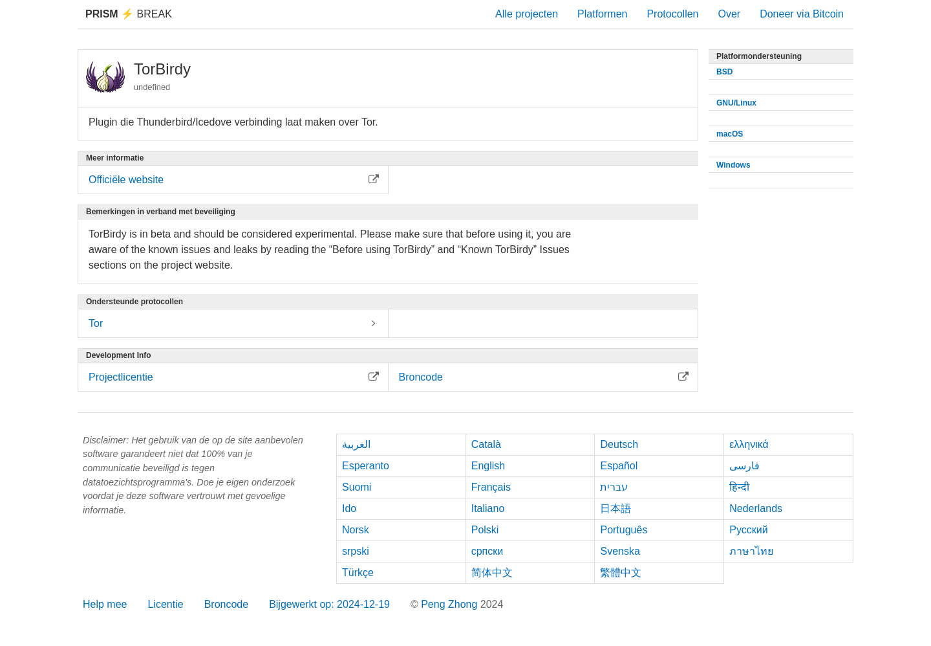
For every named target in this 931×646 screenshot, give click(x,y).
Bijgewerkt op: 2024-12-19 (329, 604)
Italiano (488, 508)
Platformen (602, 13)
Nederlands (755, 508)
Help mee (105, 604)
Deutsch (619, 444)
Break (128, 13)
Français (491, 487)
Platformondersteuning (759, 56)
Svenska (619, 551)
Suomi (356, 487)
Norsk (355, 529)
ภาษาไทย (751, 551)
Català (486, 444)
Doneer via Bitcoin (802, 13)
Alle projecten (526, 13)
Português (623, 529)
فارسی (744, 465)
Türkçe (358, 572)
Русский (748, 529)
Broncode (226, 604)
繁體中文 (620, 572)
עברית (614, 487)
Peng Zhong (450, 604)
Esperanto (365, 465)
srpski (355, 551)
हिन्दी (739, 487)
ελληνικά (749, 444)
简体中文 (492, 572)
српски (487, 551)
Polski (485, 529)
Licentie (165, 604)
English (488, 465)
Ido (349, 508)
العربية (356, 444)
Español (618, 465)
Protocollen (672, 13)
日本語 (615, 508)
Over (729, 13)
